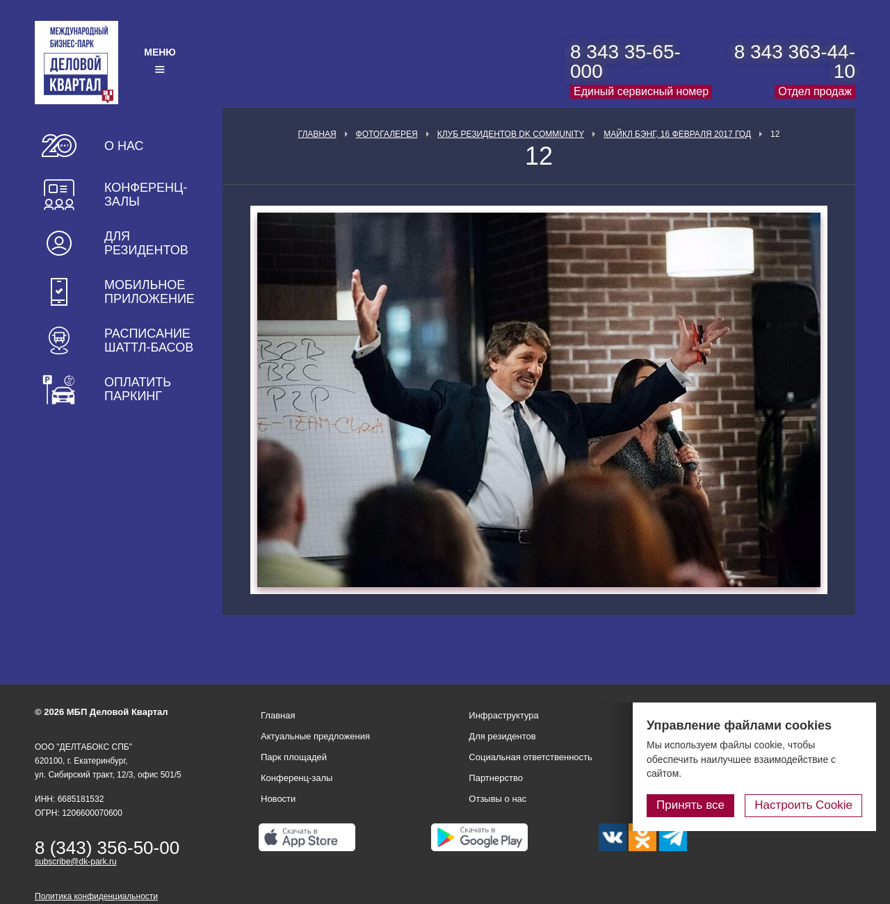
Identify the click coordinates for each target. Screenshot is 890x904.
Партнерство (496, 778)
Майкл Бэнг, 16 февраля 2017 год (677, 134)
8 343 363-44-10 (794, 61)
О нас (124, 146)
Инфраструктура (503, 715)
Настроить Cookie (803, 805)
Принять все (690, 805)
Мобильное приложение (149, 292)
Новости (278, 799)
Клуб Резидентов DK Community (511, 134)
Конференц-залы (145, 194)
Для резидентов (146, 243)
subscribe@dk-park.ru (76, 861)
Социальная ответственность (530, 757)
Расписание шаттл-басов (148, 340)
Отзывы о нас (497, 799)
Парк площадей (294, 757)
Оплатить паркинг (137, 389)
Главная (317, 134)
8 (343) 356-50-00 (107, 848)
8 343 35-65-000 (625, 61)
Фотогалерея (387, 134)
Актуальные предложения (315, 736)
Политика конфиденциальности (96, 896)
